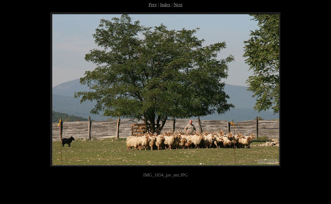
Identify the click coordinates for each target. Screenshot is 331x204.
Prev (153, 4)
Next (178, 4)
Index (165, 4)
